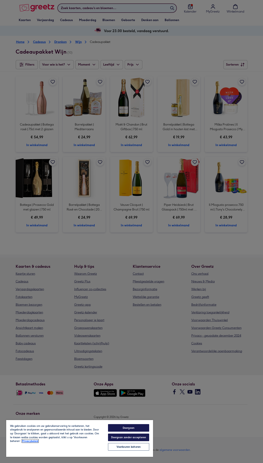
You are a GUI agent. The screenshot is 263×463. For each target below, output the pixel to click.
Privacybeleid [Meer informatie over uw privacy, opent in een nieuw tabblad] (30, 441)
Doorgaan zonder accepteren (128, 437)
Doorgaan (128, 427)
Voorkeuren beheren (129, 446)
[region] (79, 438)
